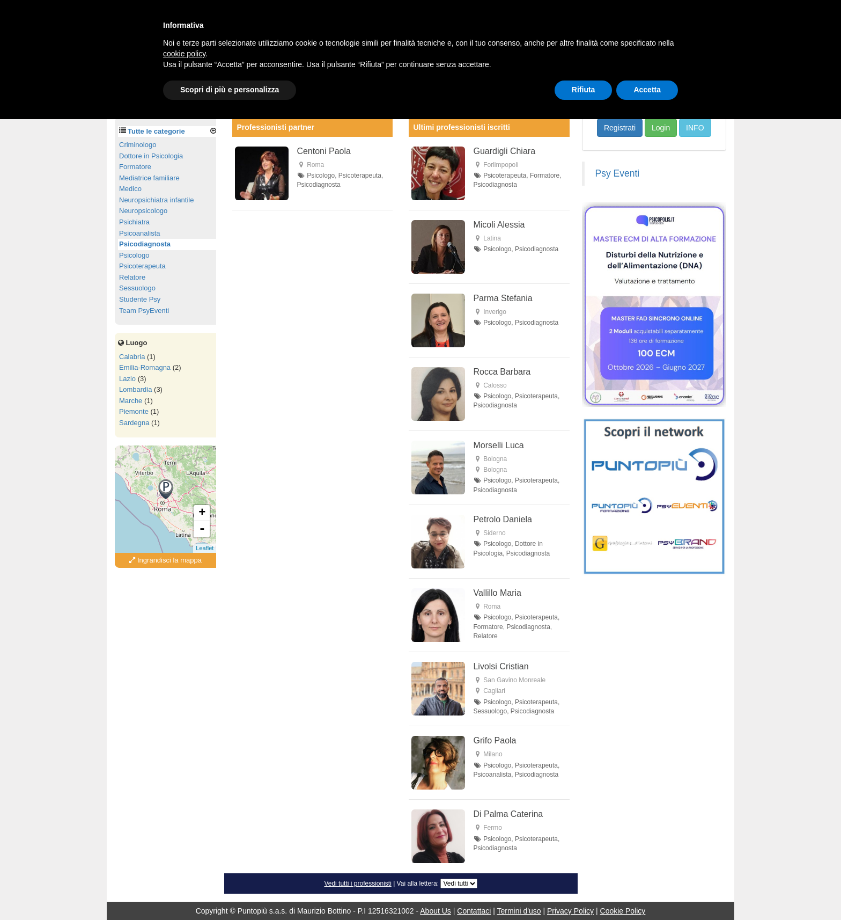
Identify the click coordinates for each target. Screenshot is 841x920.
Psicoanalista (139, 233)
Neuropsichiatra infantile (156, 200)
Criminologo (137, 145)
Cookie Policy (623, 911)
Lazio (127, 379)
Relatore (132, 277)
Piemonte (134, 411)
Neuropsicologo (143, 211)
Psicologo (134, 255)
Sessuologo (137, 288)
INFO (695, 127)
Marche (130, 401)
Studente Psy (139, 299)
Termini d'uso (519, 911)
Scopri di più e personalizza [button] (229, 89)
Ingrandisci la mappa (165, 560)
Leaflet (204, 548)
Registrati (620, 127)
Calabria (132, 357)
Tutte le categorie (156, 131)
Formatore (135, 167)
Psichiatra (134, 222)
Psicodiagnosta (145, 244)
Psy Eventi (617, 173)
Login (661, 127)
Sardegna (134, 423)
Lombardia (135, 389)
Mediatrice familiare (149, 178)
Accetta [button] (647, 89)
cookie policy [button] (184, 53)
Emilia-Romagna (145, 367)
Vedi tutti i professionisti (357, 883)
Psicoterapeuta (142, 266)
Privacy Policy (570, 911)
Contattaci (474, 911)
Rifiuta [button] (583, 89)
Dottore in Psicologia (151, 156)
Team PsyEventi (144, 310)
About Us (435, 911)
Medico (130, 189)
